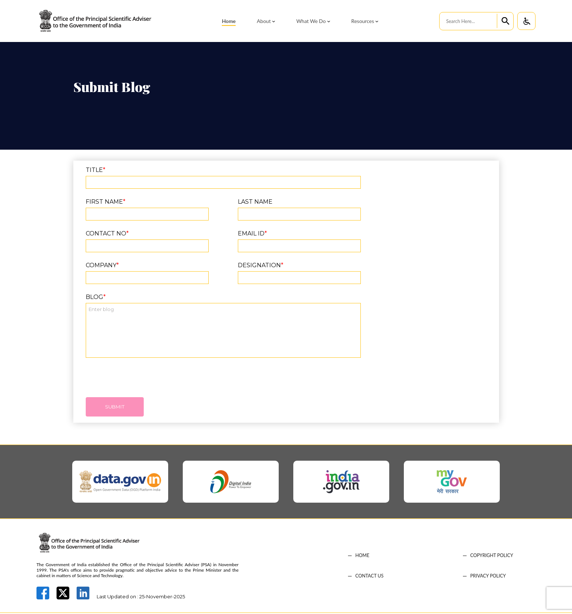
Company (102, 265)
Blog (96, 296)
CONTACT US (369, 577)
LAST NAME (255, 201)
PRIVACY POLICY (488, 577)
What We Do (311, 21)
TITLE (95, 169)
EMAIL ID (252, 233)
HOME (362, 557)
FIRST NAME (105, 201)
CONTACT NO (107, 233)
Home (229, 21)
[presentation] (141, 381)
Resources (362, 21)
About (264, 21)
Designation (260, 265)
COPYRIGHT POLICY (492, 557)
